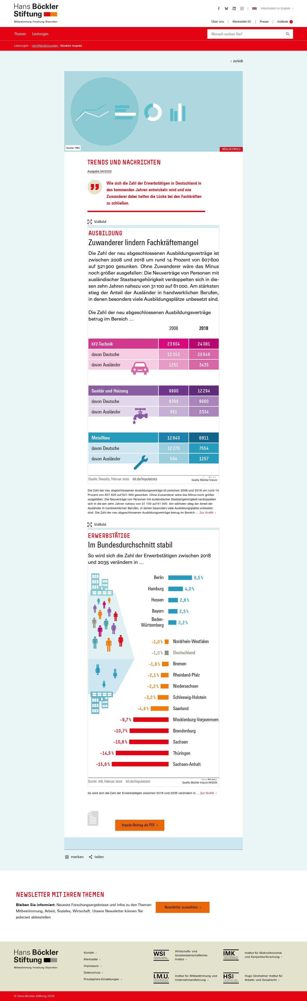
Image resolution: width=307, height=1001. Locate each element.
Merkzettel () (242, 22)
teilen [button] (96, 857)
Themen (20, 33)
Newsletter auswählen (181, 907)
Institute (282, 21)
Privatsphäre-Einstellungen (101, 979)
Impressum (91, 966)
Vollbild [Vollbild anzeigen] (96, 222)
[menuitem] (20, 36)
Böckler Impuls (231, 149)
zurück (238, 60)
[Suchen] (288, 34)
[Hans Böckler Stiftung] (36, 968)
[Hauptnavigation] (31, 34)
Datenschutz (92, 972)
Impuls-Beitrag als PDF (138, 827)
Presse (264, 21)
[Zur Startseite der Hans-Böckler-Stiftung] (36, 20)
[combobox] (245, 34)
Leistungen (40, 33)
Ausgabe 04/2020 (99, 171)
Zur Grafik (206, 512)
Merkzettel (91, 959)
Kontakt (89, 952)
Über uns (217, 21)
